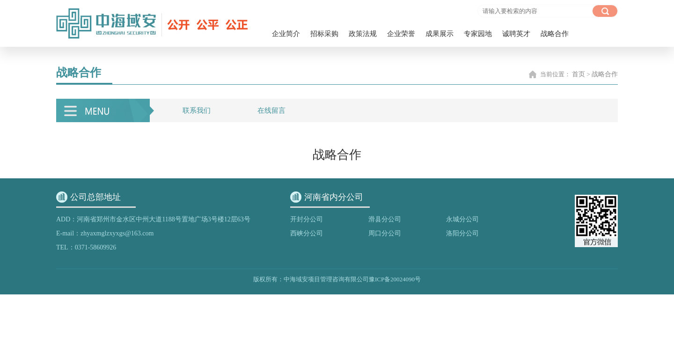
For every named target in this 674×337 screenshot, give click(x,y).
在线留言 (271, 110)
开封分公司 (306, 219)
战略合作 (555, 33)
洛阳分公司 (462, 233)
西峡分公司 (306, 233)
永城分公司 (462, 219)
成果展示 (439, 33)
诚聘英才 (516, 33)
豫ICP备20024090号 (395, 279)
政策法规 (363, 33)
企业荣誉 (401, 33)
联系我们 (197, 110)
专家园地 (478, 33)
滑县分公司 (384, 219)
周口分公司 (384, 233)
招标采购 (324, 33)
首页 (578, 74)
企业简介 (286, 33)
